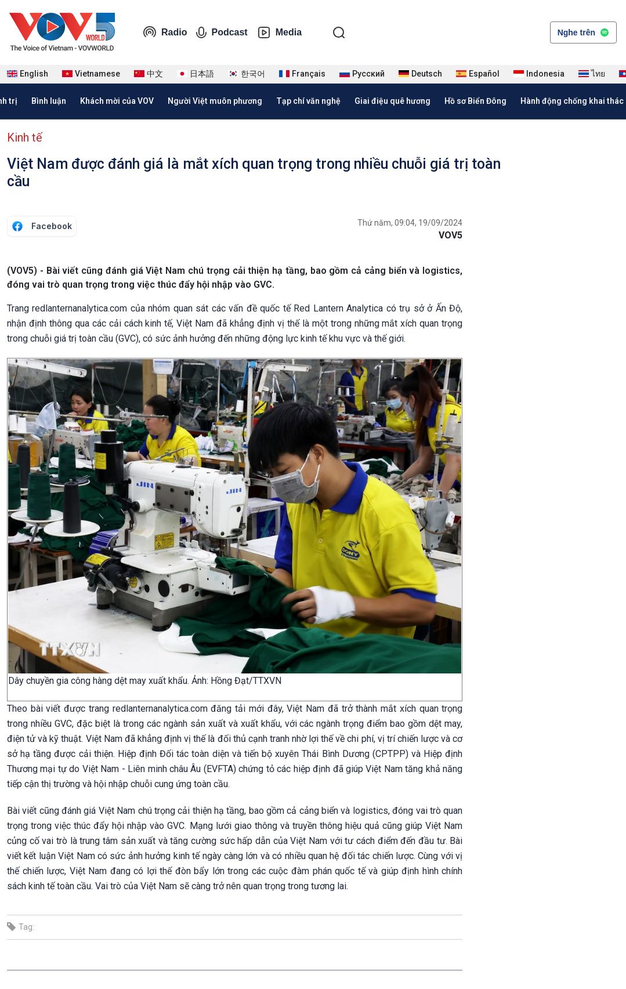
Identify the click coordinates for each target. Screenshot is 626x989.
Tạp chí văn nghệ (308, 101)
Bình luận (48, 101)
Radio (165, 32)
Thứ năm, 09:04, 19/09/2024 (409, 222)
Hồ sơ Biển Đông (475, 101)
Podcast (221, 32)
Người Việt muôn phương (215, 101)
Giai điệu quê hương (392, 101)
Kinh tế (24, 137)
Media (279, 32)
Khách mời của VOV (117, 101)
